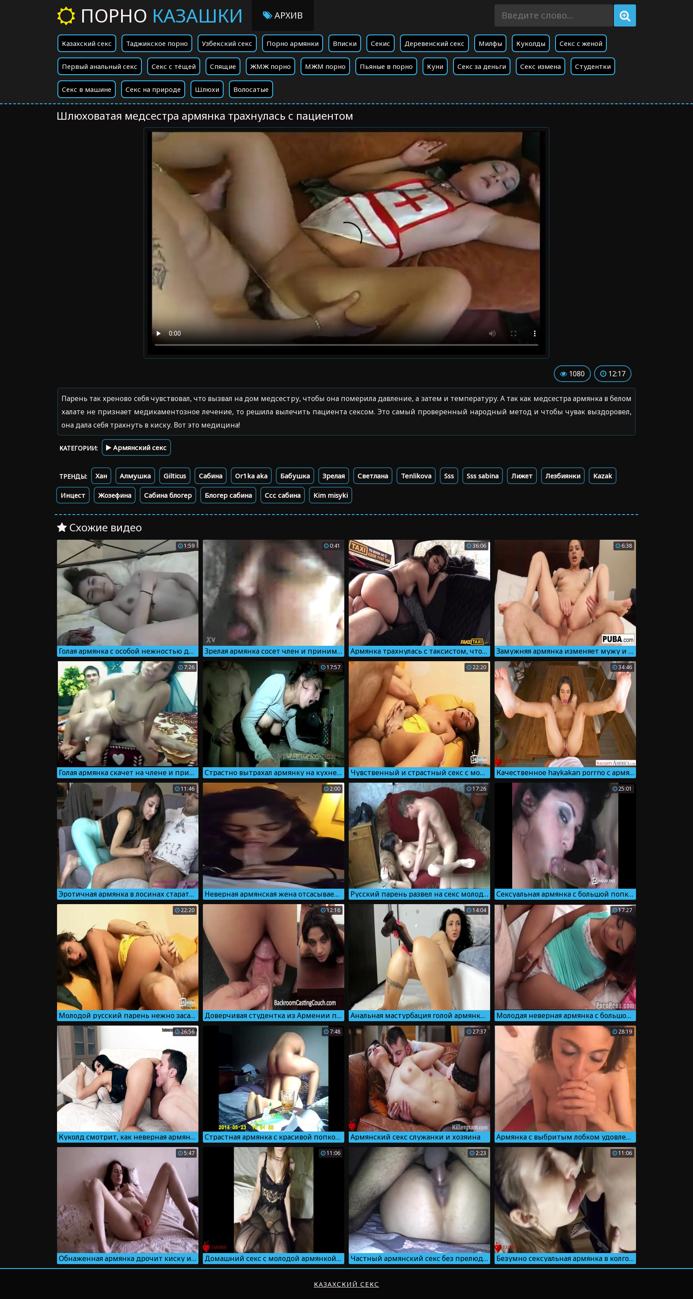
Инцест (73, 495)
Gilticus (175, 475)
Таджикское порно (157, 43)
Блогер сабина (228, 495)
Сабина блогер (168, 495)
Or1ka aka (251, 475)
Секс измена (540, 66)
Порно (150, 15)
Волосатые (251, 89)
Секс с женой (581, 43)
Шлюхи (207, 89)
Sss (449, 475)
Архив (283, 15)
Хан (101, 475)
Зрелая (334, 475)
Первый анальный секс (99, 66)
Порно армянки (293, 43)
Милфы (490, 43)
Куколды (530, 43)
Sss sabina (483, 475)
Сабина (210, 475)
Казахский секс (87, 43)
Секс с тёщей (174, 66)
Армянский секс (136, 447)
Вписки (345, 43)
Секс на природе (153, 89)
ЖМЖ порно (270, 66)
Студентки (593, 66)
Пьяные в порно (386, 66)
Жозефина (114, 495)
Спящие (223, 66)
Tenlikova (416, 475)
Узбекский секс (227, 43)
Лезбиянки (562, 475)
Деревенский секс (434, 43)
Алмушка (135, 475)
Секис (380, 43)
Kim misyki (330, 495)
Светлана (373, 475)
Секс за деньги (481, 66)
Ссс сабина (283, 495)
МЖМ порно (325, 66)
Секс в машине (86, 89)
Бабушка (295, 475)
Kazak (602, 475)
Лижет (522, 475)
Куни (435, 66)
